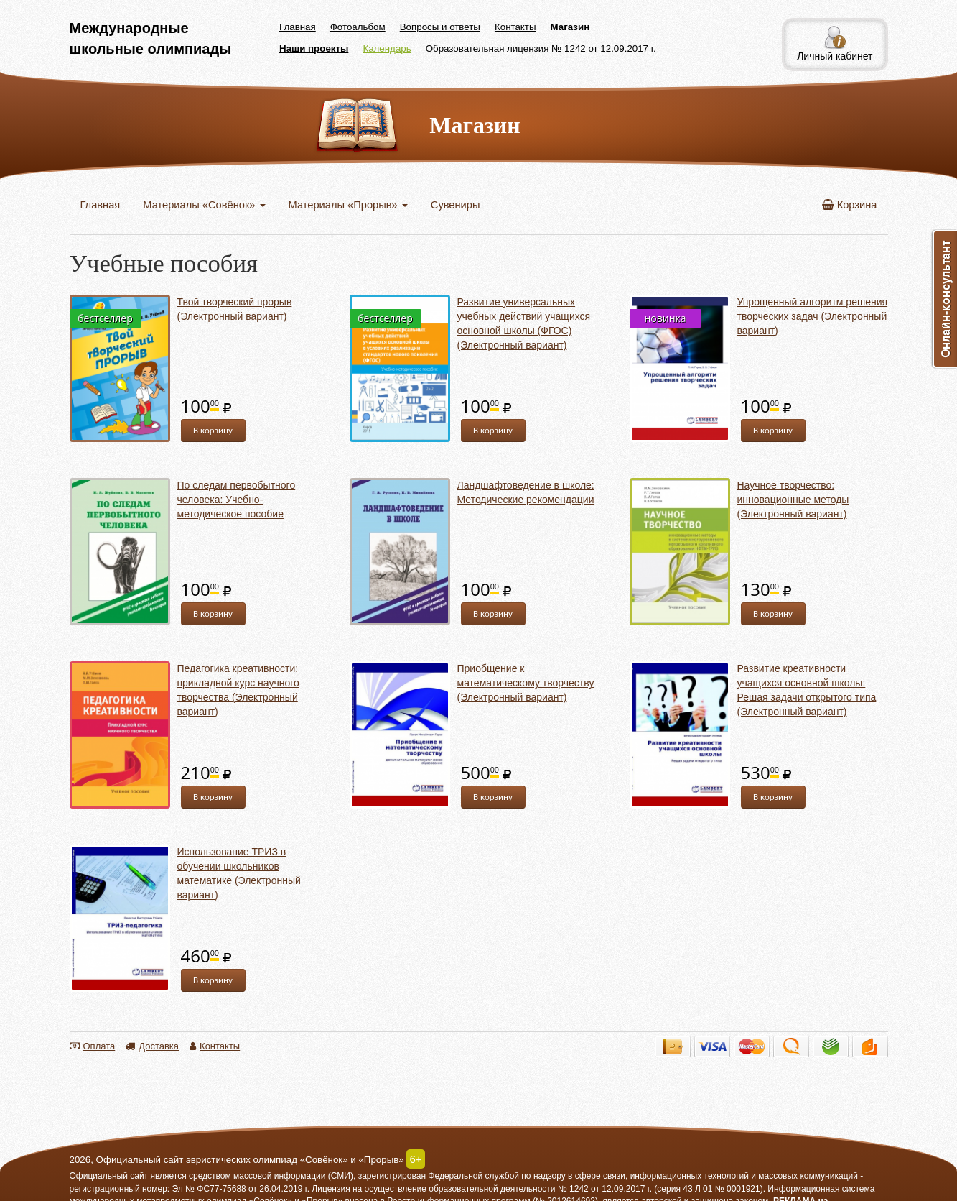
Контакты (515, 27)
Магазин (570, 27)
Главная (297, 27)
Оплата (93, 1046)
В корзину (213, 430)
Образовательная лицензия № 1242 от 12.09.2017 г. (541, 48)
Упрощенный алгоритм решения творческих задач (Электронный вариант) (812, 316)
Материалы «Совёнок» (204, 205)
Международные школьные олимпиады (151, 38)
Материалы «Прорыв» (348, 205)
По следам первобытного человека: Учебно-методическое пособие (236, 499)
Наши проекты (313, 48)
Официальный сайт (109, 1176)
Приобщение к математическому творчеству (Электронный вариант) (525, 683)
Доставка (152, 1046)
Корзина (849, 205)
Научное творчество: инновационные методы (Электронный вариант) (793, 499)
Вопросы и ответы (440, 27)
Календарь (387, 48)
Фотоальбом (358, 27)
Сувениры (455, 205)
